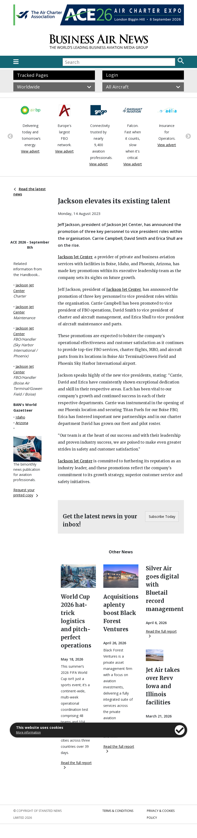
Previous (9, 135)
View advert (30, 151)
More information (28, 732)
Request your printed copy (25, 492)
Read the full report (76, 764)
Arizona (22, 422)
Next (187, 135)
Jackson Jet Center (75, 257)
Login (112, 75)
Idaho (20, 417)
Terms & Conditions (117, 811)
